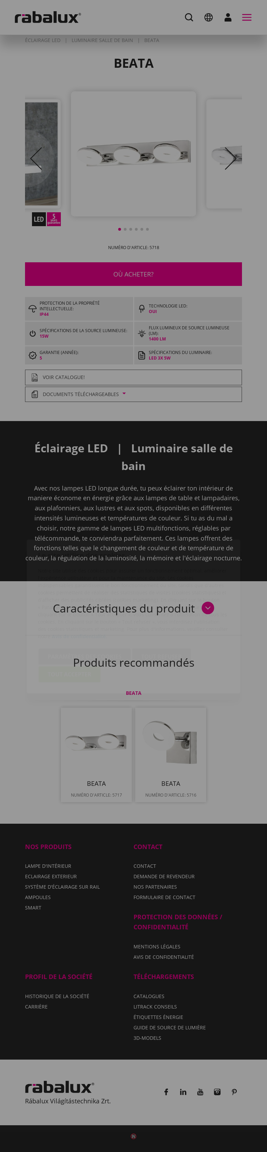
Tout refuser (161, 616)
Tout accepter (69, 634)
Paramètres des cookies (85, 616)
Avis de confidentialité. (79, 596)
